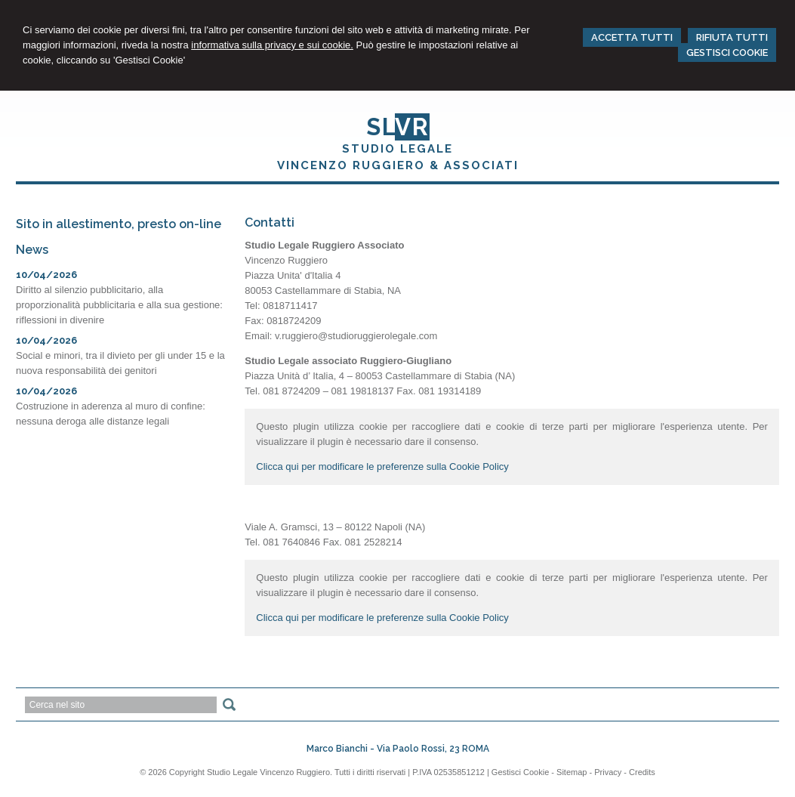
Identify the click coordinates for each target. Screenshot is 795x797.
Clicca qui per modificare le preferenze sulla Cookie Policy (382, 466)
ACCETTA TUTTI (632, 37)
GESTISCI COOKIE (727, 52)
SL (398, 127)
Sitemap (571, 772)
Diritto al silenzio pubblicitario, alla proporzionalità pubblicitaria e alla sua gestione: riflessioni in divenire (119, 305)
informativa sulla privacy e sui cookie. (272, 45)
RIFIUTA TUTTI (732, 37)
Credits (642, 772)
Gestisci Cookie (520, 772)
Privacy (607, 772)
